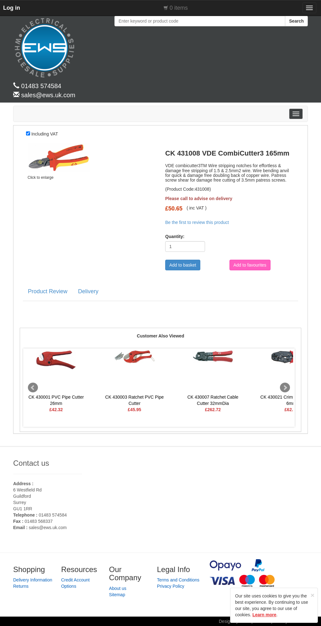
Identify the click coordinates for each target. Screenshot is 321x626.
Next (285, 388)
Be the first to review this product (197, 222)
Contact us (31, 463)
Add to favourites (250, 265)
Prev (33, 388)
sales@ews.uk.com (48, 527)
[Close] (312, 595)
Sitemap (117, 594)
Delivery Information (32, 579)
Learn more (264, 614)
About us (117, 588)
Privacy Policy (170, 586)
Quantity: (172, 236)
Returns (21, 586)
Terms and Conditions (178, 579)
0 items (179, 8)
